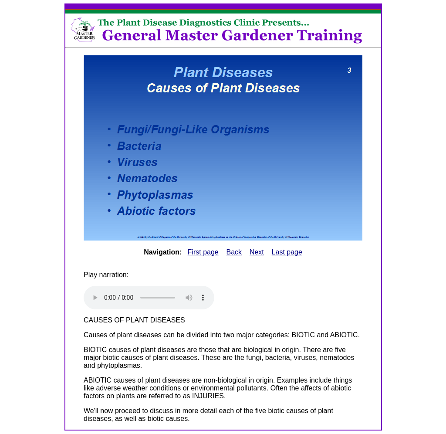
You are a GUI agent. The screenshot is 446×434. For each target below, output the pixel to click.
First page (203, 252)
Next (257, 252)
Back (234, 252)
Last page (287, 252)
